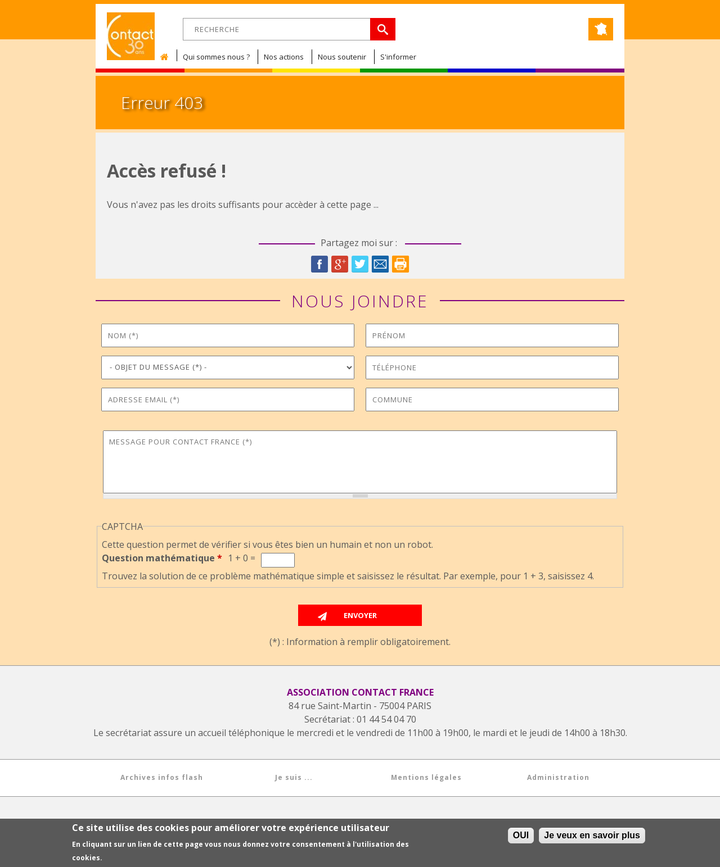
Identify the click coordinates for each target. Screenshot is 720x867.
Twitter (360, 264)
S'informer (398, 57)
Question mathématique (162, 558)
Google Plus (340, 264)
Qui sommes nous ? (216, 57)
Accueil (167, 56)
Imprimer (401, 264)
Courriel (380, 264)
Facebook (319, 264)
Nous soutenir (342, 57)
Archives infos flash (161, 777)
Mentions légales (426, 777)
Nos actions (284, 57)
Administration (558, 777)
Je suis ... (294, 777)
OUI (521, 836)
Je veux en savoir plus (592, 836)
